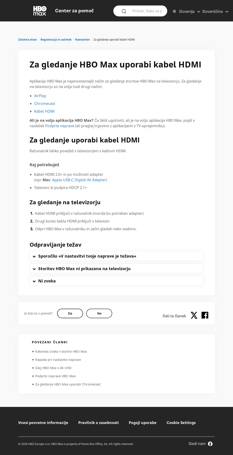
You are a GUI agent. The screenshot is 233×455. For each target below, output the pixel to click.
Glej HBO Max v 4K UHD (53, 368)
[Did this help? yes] (70, 313)
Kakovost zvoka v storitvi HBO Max (61, 351)
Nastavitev (82, 39)
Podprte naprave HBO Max (55, 376)
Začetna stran (27, 39)
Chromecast (44, 103)
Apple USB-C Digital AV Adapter (79, 179)
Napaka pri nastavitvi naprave (58, 359)
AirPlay (40, 95)
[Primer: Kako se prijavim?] (147, 10)
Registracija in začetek (56, 39)
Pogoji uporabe (143, 422)
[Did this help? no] (99, 313)
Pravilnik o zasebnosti (98, 422)
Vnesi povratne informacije (43, 422)
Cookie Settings (181, 422)
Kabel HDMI (44, 111)
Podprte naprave (59, 125)
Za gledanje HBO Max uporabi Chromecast (68, 384)
